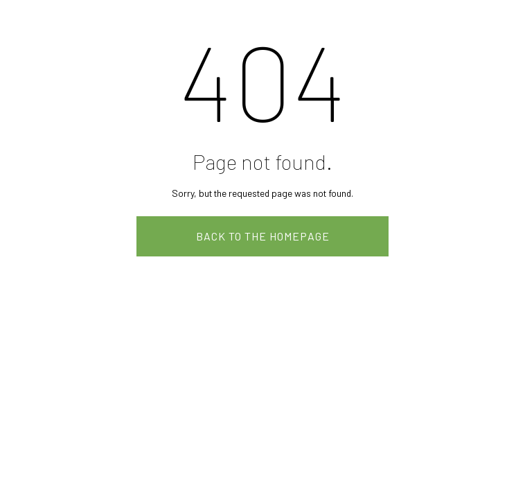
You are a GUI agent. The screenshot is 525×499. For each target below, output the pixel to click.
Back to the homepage (263, 236)
